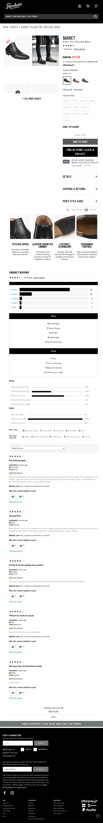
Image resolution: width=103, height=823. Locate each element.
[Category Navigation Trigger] (96, 5)
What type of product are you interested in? (10, 752)
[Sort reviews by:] (38, 448)
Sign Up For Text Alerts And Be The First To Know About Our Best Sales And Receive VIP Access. (24, 763)
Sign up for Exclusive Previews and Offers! (18, 738)
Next (53, 717)
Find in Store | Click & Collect (80, 151)
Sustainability (31, 816)
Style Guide (31, 805)
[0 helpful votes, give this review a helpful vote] (13, 545)
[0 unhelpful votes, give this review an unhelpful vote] (21, 496)
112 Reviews (68, 49)
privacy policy (22, 787)
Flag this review (15, 502)
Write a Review (79, 49)
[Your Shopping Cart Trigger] (87, 5)
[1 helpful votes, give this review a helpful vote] (13, 496)
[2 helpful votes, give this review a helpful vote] (13, 596)
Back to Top (53, 711)
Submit (41, 743)
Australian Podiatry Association (36, 819)
